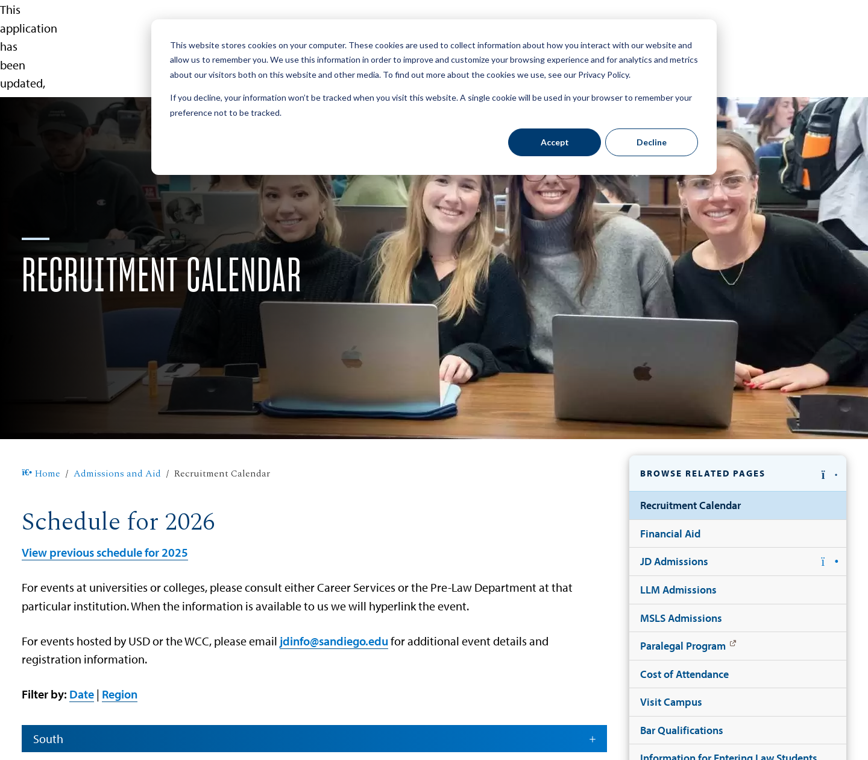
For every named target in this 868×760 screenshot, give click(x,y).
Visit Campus (671, 701)
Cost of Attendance (684, 674)
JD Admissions (674, 561)
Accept (555, 142)
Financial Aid (670, 533)
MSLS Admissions (681, 617)
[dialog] (434, 97)
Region (119, 693)
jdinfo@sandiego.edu (334, 640)
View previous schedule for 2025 (105, 552)
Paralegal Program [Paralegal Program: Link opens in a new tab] (683, 645)
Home (41, 474)
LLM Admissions (678, 589)
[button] (737, 473)
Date (81, 693)
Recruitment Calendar (690, 505)
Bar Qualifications (681, 730)
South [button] (314, 738)
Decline (652, 142)
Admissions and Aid (117, 474)
